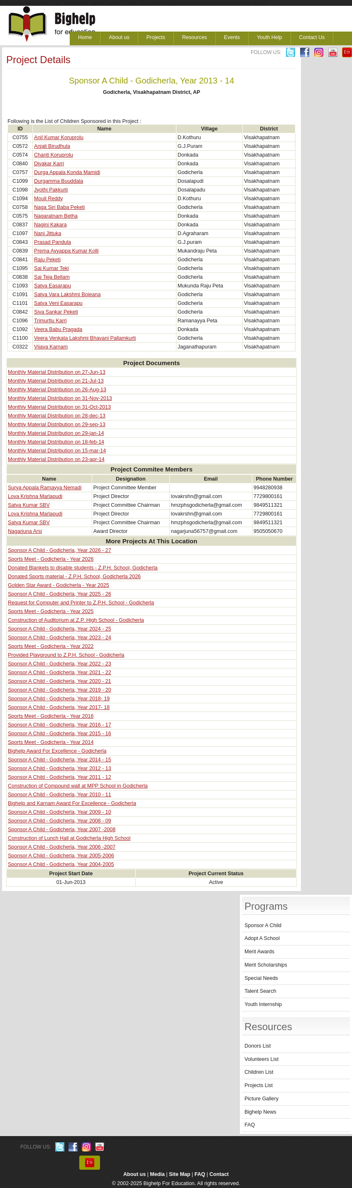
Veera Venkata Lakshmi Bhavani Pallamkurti (85, 338)
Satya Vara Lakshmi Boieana (67, 294)
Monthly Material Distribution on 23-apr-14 (56, 459)
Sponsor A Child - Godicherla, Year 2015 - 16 (59, 733)
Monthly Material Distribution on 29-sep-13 (56, 424)
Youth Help (269, 37)
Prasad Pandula (52, 242)
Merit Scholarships (265, 965)
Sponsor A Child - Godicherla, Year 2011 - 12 (59, 777)
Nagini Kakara (50, 225)
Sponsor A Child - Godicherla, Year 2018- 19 (59, 699)
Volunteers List (261, 1059)
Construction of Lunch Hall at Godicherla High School (69, 838)
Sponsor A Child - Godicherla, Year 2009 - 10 (59, 812)
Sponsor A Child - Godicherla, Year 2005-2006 (61, 856)
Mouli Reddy (48, 198)
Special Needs (261, 978)
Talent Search (260, 991)
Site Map (179, 1174)
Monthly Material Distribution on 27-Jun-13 (56, 372)
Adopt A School (262, 938)
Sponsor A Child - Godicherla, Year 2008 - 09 (59, 821)
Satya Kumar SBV (29, 505)
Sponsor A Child (262, 925)
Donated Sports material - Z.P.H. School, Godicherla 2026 (74, 576)
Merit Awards (259, 952)
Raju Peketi (47, 260)
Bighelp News (260, 1112)
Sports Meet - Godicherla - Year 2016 (50, 716)
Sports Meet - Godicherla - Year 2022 (50, 646)
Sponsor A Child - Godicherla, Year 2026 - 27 (59, 550)
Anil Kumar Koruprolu (58, 137)
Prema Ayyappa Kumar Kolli (66, 251)
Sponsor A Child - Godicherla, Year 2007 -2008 (61, 829)
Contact (219, 1174)
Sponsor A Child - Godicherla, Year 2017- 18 (59, 707)
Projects (156, 37)
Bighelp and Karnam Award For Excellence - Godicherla (72, 803)
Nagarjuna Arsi (25, 531)
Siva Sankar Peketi (56, 312)
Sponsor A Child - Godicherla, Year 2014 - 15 (59, 760)
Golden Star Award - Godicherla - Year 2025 (58, 585)
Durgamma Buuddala (58, 181)
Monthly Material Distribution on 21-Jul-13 (56, 381)
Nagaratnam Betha (56, 216)
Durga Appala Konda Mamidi (67, 172)
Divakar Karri (49, 164)
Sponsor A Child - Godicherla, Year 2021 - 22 (59, 672)
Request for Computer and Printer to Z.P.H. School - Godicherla (81, 603)
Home (85, 37)
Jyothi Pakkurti (51, 190)
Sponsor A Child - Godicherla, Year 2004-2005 (61, 864)
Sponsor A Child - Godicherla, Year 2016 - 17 (59, 725)
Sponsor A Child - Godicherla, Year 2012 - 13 (59, 768)
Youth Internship (263, 1004)
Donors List (257, 1046)
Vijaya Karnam (51, 347)
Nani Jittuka (47, 233)
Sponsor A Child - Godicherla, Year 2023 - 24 (59, 638)
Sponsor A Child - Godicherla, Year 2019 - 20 (59, 690)
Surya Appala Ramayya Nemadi (44, 488)
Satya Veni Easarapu (58, 303)
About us (119, 37)
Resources (194, 37)
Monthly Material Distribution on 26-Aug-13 (57, 390)
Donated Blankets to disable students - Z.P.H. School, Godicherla (82, 568)
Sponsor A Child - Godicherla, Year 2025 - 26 (59, 594)
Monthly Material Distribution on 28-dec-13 (56, 416)
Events (232, 37)
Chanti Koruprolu (53, 155)
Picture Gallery (261, 1099)
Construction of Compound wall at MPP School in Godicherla (78, 786)
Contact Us (312, 37)
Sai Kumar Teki (51, 268)
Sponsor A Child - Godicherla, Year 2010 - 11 (59, 795)
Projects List (258, 1085)
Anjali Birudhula (52, 146)
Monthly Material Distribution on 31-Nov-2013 (60, 398)
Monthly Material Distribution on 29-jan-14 (56, 433)
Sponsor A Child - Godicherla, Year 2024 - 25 (59, 629)
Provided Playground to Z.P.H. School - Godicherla (66, 655)
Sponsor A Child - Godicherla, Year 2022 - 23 (59, 664)
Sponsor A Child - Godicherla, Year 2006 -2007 (61, 847)
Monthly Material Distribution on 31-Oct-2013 (59, 407)
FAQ (249, 1125)
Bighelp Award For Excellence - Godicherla (57, 751)
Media (157, 1174)
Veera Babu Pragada (58, 329)
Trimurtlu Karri (50, 321)
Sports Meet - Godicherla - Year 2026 (50, 559)
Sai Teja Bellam (52, 277)
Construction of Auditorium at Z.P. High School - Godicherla (76, 620)
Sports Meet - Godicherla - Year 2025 (50, 611)
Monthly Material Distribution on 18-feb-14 (56, 442)
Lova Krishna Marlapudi (35, 496)
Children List (258, 1072)
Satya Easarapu (52, 286)
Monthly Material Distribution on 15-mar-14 (57, 451)
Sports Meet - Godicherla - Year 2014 (50, 742)
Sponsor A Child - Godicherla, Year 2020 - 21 (59, 681)
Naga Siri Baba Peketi (59, 207)
